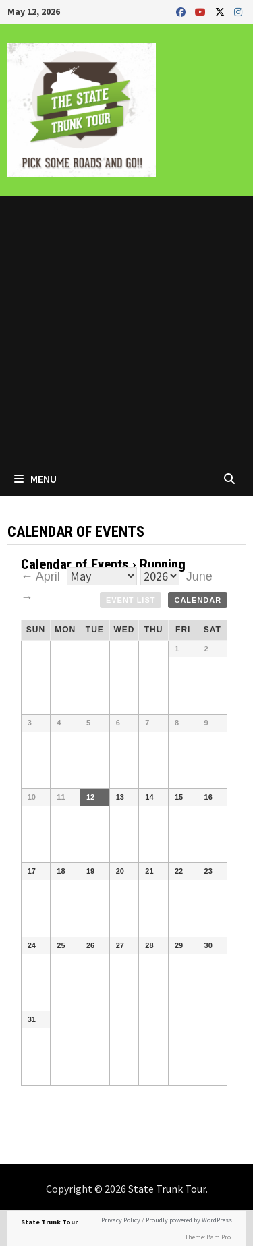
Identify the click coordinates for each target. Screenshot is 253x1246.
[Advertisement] (126, 328)
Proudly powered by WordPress (189, 1220)
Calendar (197, 600)
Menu (35, 478)
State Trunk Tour (167, 1188)
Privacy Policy (120, 1220)
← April (42, 576)
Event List (131, 600)
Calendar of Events (75, 564)
